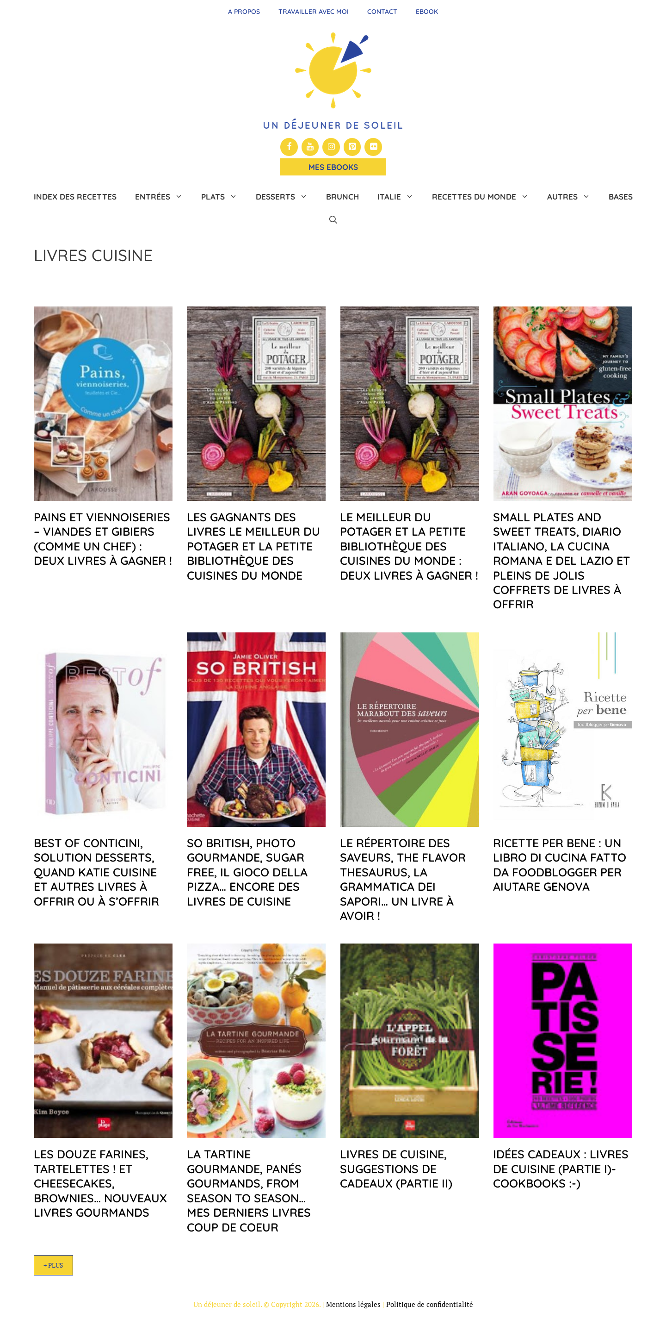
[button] (333, 219)
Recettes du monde (485, 196)
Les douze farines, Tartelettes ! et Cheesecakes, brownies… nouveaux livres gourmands (100, 1183)
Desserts (286, 196)
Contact (382, 11)
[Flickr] (373, 147)
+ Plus (53, 1265)
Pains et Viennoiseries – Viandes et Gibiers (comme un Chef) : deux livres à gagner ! (103, 539)
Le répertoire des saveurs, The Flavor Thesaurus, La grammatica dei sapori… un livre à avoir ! (403, 879)
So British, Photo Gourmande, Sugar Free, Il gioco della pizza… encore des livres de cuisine (247, 872)
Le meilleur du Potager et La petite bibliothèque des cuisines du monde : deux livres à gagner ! (409, 546)
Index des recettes (75, 196)
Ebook (427, 11)
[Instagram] (331, 147)
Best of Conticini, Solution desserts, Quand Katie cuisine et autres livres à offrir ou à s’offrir (96, 872)
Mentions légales (353, 1304)
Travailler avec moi (313, 11)
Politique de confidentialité (429, 1304)
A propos (244, 11)
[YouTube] (310, 147)
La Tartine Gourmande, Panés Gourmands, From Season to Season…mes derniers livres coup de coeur (249, 1190)
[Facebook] (289, 147)
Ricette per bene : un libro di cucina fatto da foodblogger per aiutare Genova (559, 865)
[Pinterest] (352, 147)
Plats (224, 196)
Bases (621, 196)
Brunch (342, 196)
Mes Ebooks (333, 167)
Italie (400, 196)
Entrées (163, 196)
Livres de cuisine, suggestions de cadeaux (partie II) (396, 1168)
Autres (573, 196)
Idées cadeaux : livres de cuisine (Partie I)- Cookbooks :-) (561, 1168)
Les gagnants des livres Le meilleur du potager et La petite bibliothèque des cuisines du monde (253, 546)
